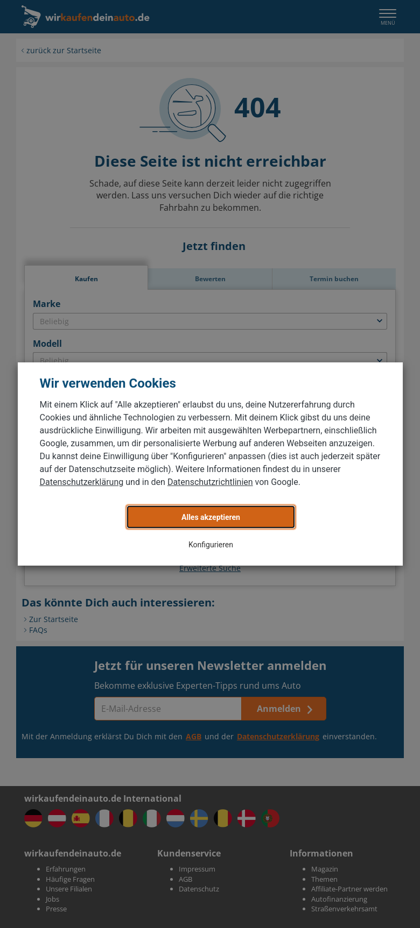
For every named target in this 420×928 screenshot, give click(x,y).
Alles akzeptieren (210, 517)
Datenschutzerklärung (82, 482)
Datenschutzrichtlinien (210, 482)
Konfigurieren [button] (210, 544)
